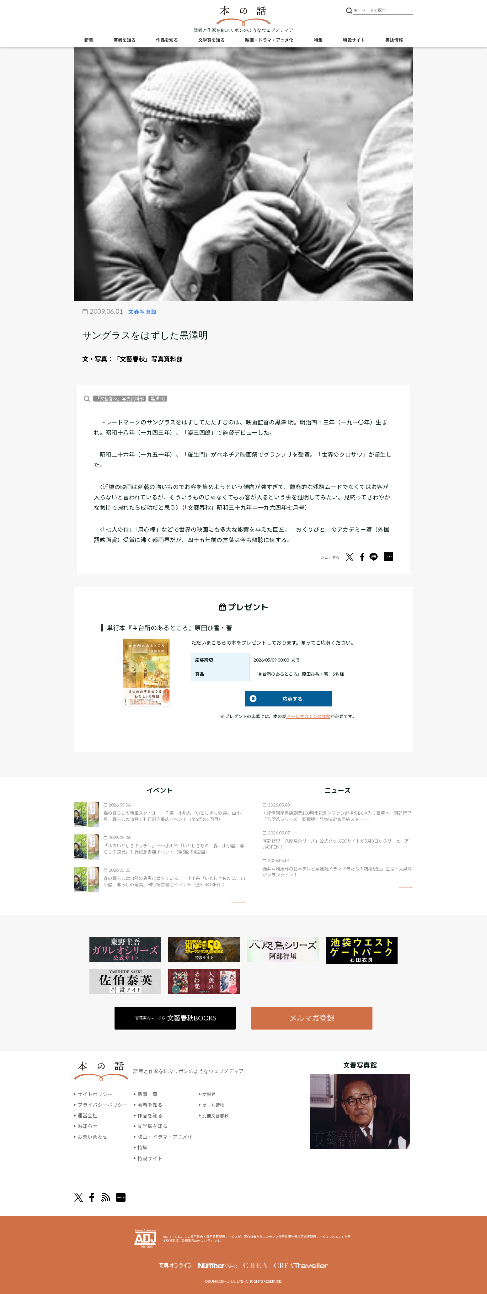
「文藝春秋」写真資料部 (148, 359)
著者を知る (125, 41)
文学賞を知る (211, 41)
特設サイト (354, 41)
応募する (273, 698)
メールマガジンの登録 (308, 716)
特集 (318, 41)
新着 (88, 41)
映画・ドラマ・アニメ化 (269, 41)
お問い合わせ (93, 1136)
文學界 (209, 1094)
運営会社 (88, 1115)
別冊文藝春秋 (217, 1115)
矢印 (238, 901)
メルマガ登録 (311, 1017)
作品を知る (167, 41)
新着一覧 (147, 1094)
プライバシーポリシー (103, 1105)
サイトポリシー (95, 1094)
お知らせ (88, 1126)
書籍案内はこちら (176, 1017)
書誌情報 (394, 41)
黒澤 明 (158, 398)
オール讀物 (214, 1105)
